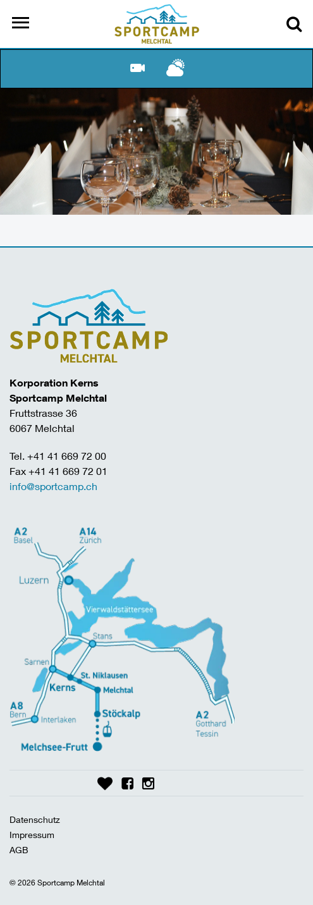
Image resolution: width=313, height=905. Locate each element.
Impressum (31, 834)
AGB (18, 849)
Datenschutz (34, 819)
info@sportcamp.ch (53, 486)
